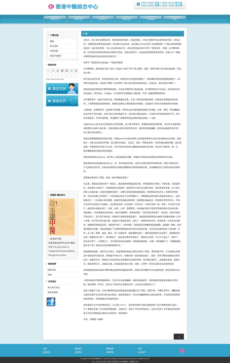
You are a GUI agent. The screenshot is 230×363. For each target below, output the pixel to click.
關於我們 (79, 19)
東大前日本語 (54, 287)
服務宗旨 (55, 19)
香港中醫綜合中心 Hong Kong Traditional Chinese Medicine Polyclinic (113, 358)
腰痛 (52, 41)
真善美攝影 (53, 292)
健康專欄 (109, 352)
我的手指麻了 (56, 56)
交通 (175, 19)
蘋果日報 (52, 270)
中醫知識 (151, 19)
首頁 (45, 348)
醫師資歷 (127, 19)
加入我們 (141, 352)
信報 (50, 274)
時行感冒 (54, 46)
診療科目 (103, 19)
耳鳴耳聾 (54, 51)
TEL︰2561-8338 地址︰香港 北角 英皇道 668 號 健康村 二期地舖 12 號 (115, 361)
